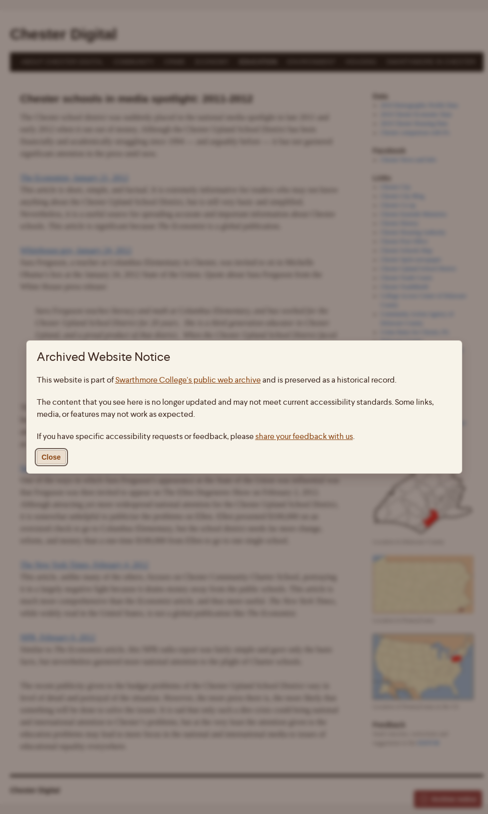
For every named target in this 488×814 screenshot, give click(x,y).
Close (51, 457)
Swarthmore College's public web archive (188, 379)
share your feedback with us (304, 436)
